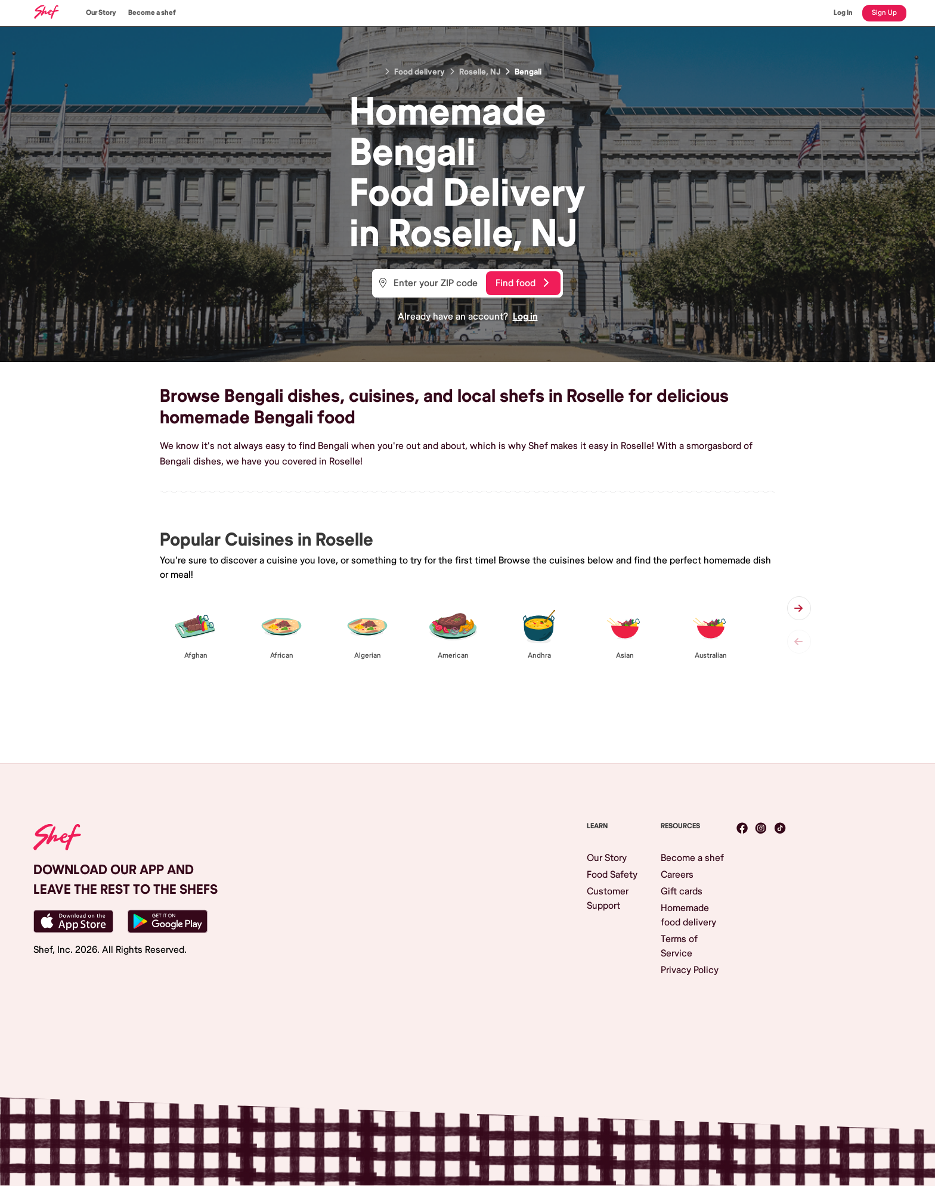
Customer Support (608, 898)
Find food (522, 283)
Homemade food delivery (688, 915)
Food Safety (612, 875)
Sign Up (884, 12)
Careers (677, 875)
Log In (843, 12)
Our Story (101, 12)
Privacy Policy (690, 970)
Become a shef (152, 12)
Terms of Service (679, 946)
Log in (525, 317)
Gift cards (681, 891)
